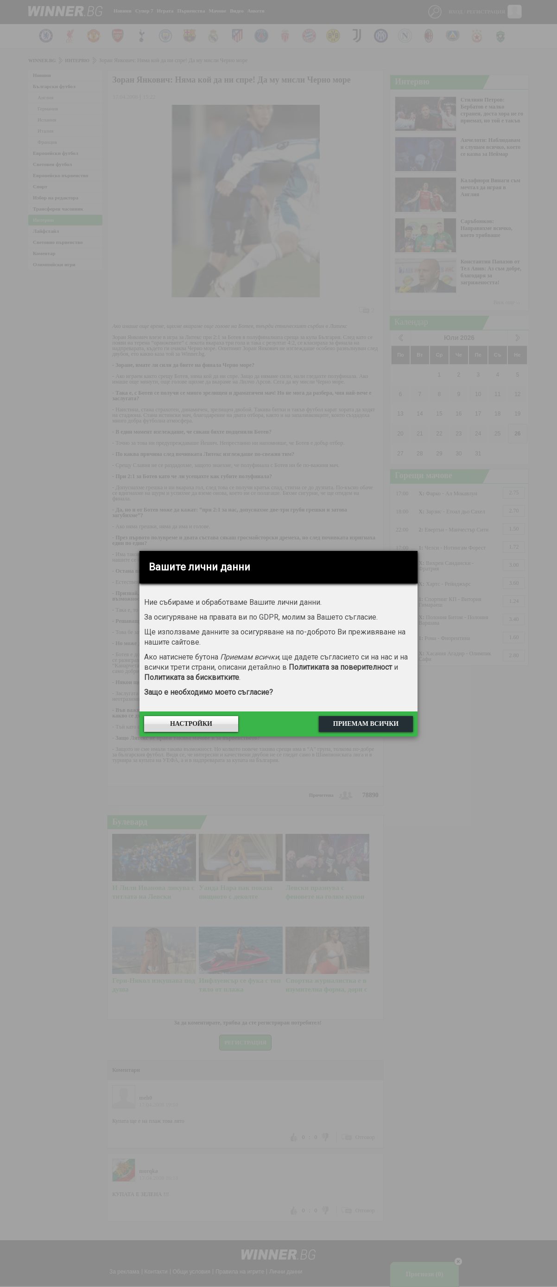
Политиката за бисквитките (191, 677)
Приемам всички (366, 723)
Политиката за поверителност (340, 667)
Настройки (191, 723)
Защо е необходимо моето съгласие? (208, 692)
